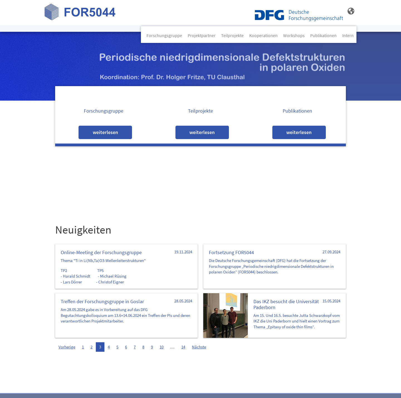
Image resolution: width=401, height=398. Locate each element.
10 (161, 347)
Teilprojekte (232, 35)
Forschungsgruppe (164, 35)
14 (183, 347)
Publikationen (323, 35)
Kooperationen (263, 35)
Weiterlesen (105, 132)
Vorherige (66, 347)
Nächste (199, 347)
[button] (350, 11)
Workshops (294, 35)
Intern (348, 35)
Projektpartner (202, 35)
